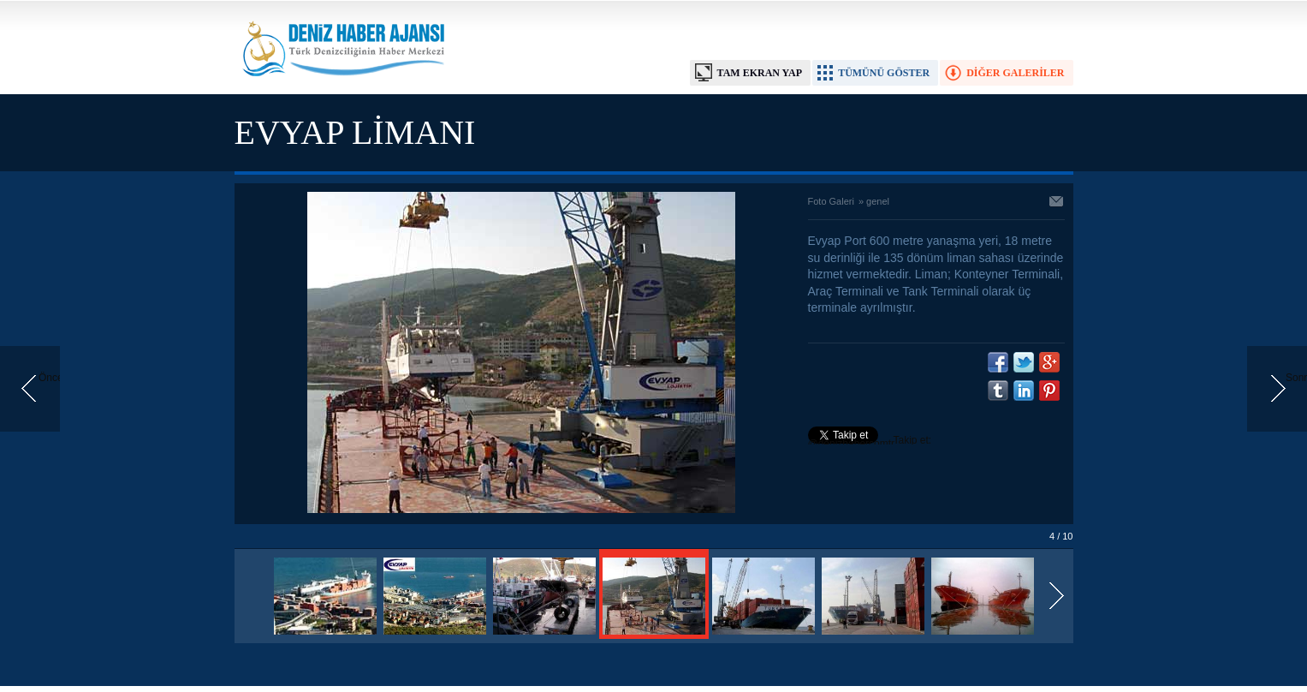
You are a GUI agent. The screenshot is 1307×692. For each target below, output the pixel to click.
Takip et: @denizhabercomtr (870, 442)
